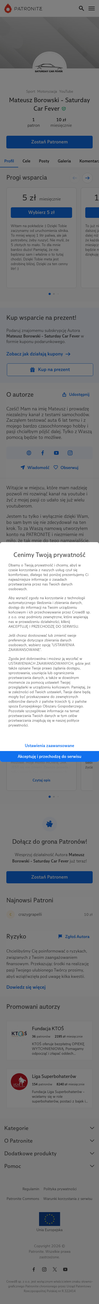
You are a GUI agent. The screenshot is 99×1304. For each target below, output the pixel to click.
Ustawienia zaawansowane (49, 745)
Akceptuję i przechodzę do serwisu (49, 756)
